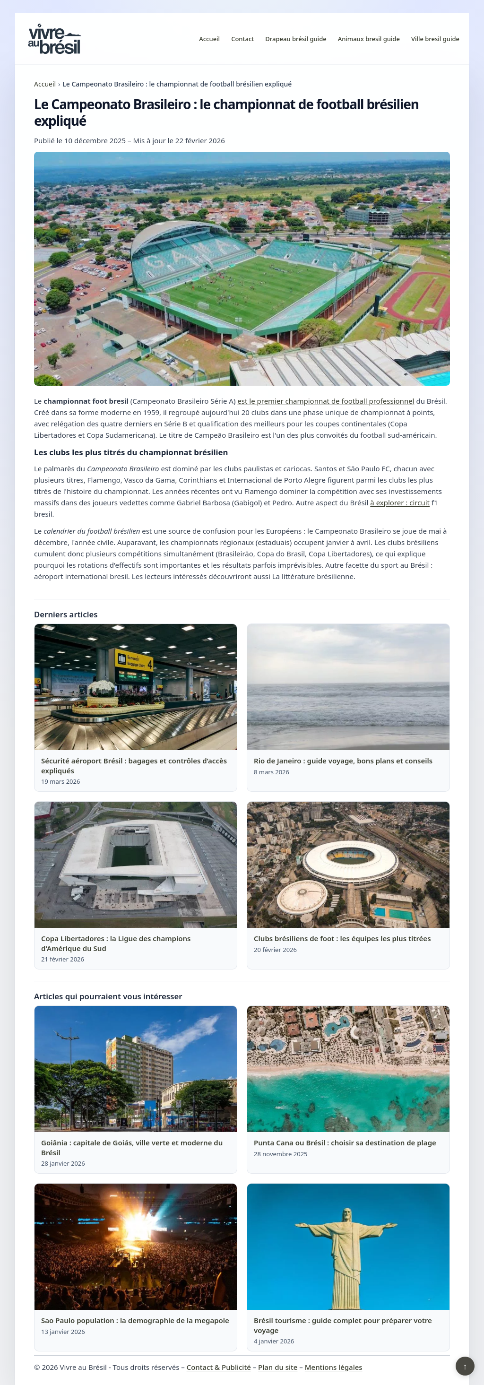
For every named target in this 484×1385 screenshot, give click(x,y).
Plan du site (277, 1367)
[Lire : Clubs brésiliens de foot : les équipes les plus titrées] (348, 865)
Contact (242, 39)
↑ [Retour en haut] (465, 1366)
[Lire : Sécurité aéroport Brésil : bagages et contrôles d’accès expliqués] (136, 687)
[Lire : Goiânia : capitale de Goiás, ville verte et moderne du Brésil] (136, 1069)
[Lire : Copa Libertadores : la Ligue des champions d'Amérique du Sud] (136, 865)
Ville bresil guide (435, 39)
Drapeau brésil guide (295, 39)
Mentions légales (334, 1367)
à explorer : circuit (400, 502)
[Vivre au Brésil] (55, 38)
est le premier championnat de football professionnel (325, 401)
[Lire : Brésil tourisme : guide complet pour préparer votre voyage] (348, 1247)
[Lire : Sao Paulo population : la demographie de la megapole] (136, 1247)
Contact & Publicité (219, 1367)
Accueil (209, 39)
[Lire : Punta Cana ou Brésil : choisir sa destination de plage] (348, 1069)
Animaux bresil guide (369, 39)
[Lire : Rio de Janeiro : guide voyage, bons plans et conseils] (348, 687)
